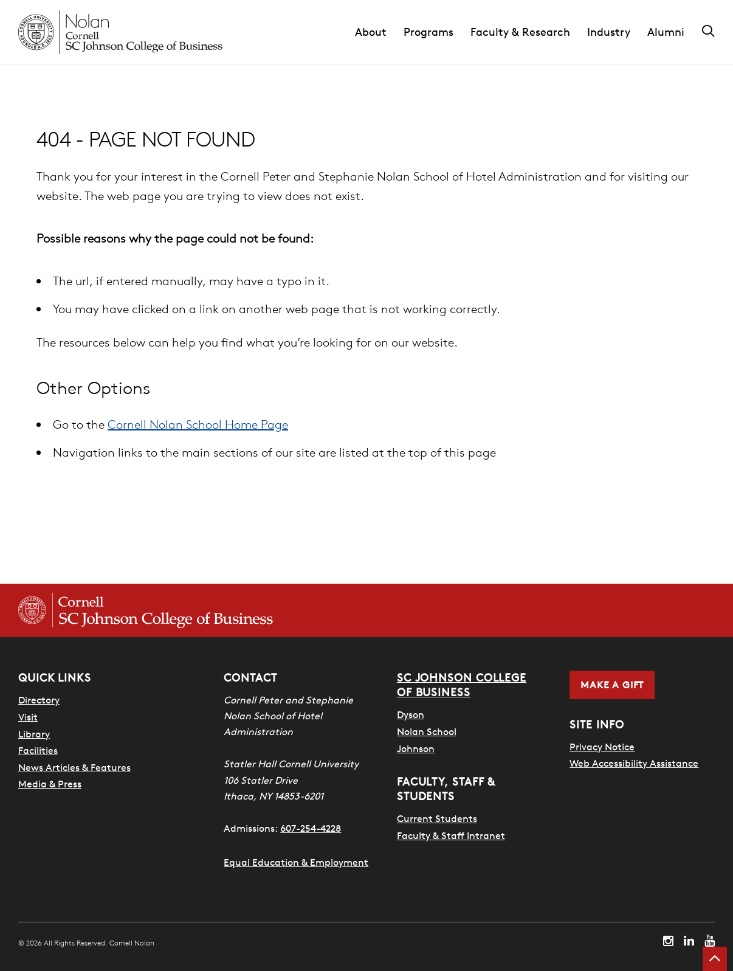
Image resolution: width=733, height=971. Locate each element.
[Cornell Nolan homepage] (120, 32)
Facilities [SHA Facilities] (38, 750)
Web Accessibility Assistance (634, 763)
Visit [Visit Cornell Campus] (28, 717)
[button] (379, 32)
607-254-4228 (310, 828)
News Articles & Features (74, 767)
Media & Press (49, 784)
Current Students (437, 818)
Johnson (416, 748)
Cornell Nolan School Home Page (198, 424)
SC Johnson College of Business (461, 685)
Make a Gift (612, 685)
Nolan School (426, 731)
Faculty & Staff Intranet (451, 835)
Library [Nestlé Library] (34, 734)
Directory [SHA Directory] (39, 700)
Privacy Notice (602, 747)
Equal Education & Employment (296, 862)
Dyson (410, 714)
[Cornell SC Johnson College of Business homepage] (145, 610)
